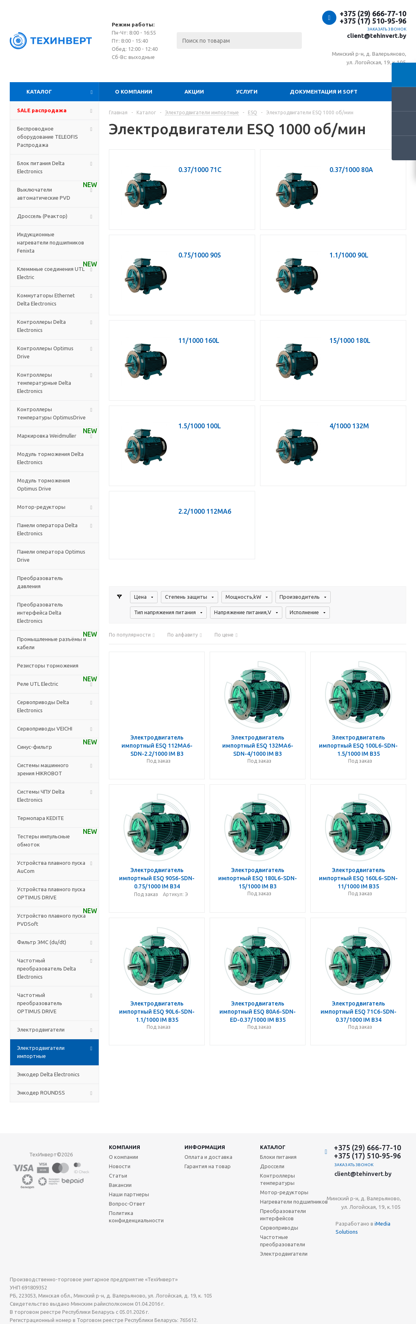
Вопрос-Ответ (127, 1203)
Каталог (39, 91)
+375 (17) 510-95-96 (373, 20)
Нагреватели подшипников (294, 1201)
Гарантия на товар (207, 1166)
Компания (124, 1147)
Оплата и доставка (208, 1157)
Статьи (118, 1175)
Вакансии (120, 1185)
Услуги (247, 91)
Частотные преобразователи (282, 1240)
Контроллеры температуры (277, 1179)
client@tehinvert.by (376, 35)
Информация (204, 1147)
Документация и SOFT (324, 91)
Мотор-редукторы (284, 1192)
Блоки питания (278, 1157)
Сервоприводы (279, 1227)
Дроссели (272, 1166)
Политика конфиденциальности (136, 1216)
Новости (119, 1166)
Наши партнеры (129, 1194)
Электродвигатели (284, 1253)
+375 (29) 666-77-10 (373, 13)
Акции (194, 91)
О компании (133, 91)
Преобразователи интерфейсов (283, 1214)
